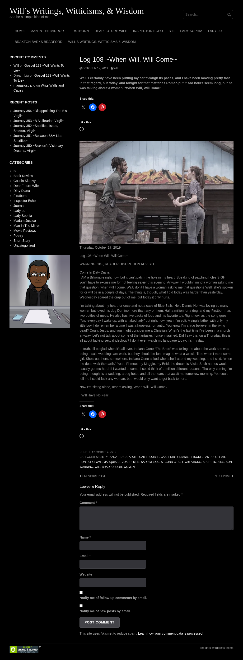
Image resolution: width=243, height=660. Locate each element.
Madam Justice (25, 221)
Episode (196, 457)
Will (116, 68)
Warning (86, 467)
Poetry (18, 235)
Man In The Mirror (47, 31)
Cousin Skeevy (25, 181)
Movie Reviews (25, 230)
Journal (19, 206)
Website (85, 574)
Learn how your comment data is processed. (170, 633)
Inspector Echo (148, 31)
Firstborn (79, 31)
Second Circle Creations (181, 462)
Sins (221, 462)
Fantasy (210, 457)
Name (85, 537)
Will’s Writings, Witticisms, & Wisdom (76, 11)
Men (136, 462)
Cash (164, 457)
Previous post (93, 476)
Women (129, 467)
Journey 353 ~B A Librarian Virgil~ (39, 121)
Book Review (23, 176)
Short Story (22, 240)
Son (229, 462)
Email (85, 556)
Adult (133, 457)
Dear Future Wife (110, 31)
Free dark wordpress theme (216, 648)
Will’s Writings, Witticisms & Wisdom (102, 42)
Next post (223, 476)
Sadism (146, 462)
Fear (221, 457)
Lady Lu (215, 31)
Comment (88, 503)
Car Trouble (149, 457)
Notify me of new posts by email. (105, 611)
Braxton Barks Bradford (38, 42)
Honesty (86, 462)
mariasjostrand (24, 85)
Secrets (209, 462)
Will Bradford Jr (108, 467)
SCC (156, 462)
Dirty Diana (108, 457)
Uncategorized (24, 245)
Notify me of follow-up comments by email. (113, 598)
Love (98, 462)
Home (20, 31)
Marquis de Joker (117, 462)
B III (171, 31)
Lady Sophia (191, 31)
